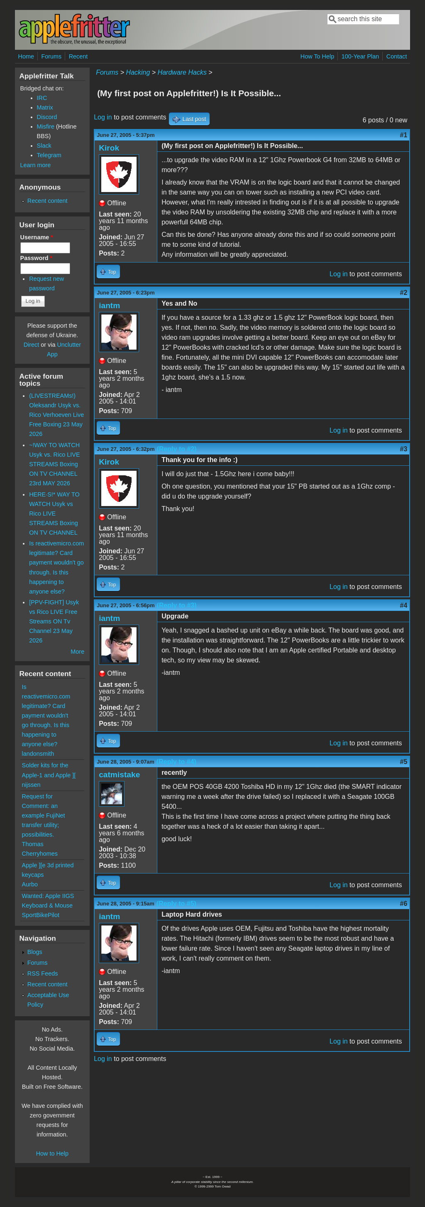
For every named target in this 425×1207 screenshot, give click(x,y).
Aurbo (30, 884)
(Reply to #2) (177, 449)
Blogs (34, 952)
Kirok (109, 148)
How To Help (317, 56)
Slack (44, 145)
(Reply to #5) (176, 903)
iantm (109, 305)
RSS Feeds (42, 973)
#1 (404, 135)
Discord (47, 117)
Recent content (47, 200)
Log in (103, 117)
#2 (404, 292)
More (77, 651)
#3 (404, 449)
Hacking (138, 72)
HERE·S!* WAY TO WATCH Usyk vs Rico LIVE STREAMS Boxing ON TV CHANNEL (54, 513)
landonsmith (38, 753)
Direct (31, 344)
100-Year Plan (360, 56)
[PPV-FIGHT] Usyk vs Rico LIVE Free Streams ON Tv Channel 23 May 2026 (54, 621)
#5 (404, 761)
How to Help (52, 1153)
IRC (42, 98)
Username (36, 237)
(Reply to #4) (176, 761)
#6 (404, 903)
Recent (78, 56)
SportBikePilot (40, 915)
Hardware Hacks (182, 72)
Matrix (45, 107)
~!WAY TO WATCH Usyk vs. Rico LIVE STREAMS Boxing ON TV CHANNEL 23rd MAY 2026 (54, 464)
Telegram (49, 155)
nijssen (31, 784)
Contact (396, 56)
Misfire (45, 126)
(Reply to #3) (177, 605)
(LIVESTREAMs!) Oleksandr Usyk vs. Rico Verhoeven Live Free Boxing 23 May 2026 (56, 414)
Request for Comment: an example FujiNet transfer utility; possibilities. (43, 815)
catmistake (119, 774)
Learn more (35, 165)
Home (26, 56)
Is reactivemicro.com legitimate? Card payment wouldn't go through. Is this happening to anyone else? (46, 715)
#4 (404, 605)
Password (36, 258)
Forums (51, 56)
